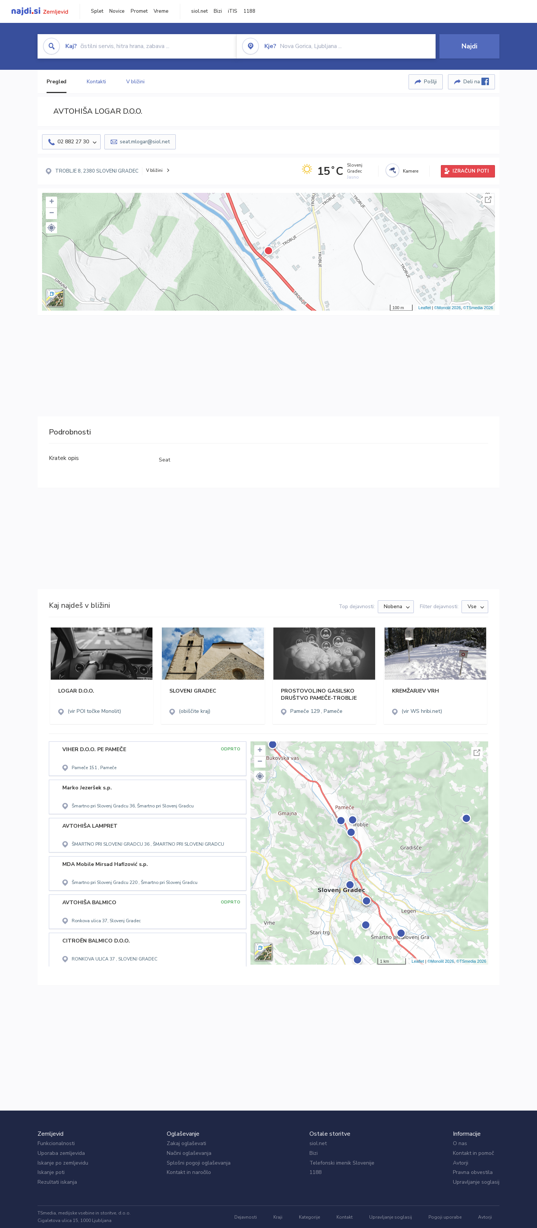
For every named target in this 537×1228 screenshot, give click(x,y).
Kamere (410, 171)
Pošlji (430, 81)
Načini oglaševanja (189, 1153)
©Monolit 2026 (447, 307)
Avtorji (460, 1162)
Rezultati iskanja (57, 1182)
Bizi (218, 11)
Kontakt (344, 1217)
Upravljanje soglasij (476, 1182)
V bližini (135, 81)
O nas (460, 1143)
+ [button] (51, 202)
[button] (51, 227)
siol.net (199, 11)
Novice (117, 11)
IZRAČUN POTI (471, 171)
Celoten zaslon (488, 199)
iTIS (232, 11)
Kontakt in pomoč (473, 1153)
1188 (249, 11)
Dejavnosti (245, 1217)
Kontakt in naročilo (189, 1172)
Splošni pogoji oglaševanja (199, 1162)
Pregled (56, 81)
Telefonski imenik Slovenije (341, 1162)
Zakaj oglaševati (186, 1143)
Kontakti (96, 81)
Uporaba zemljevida (61, 1153)
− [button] (51, 213)
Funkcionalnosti (56, 1143)
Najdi (469, 46)
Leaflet (424, 307)
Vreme (161, 11)
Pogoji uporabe (445, 1217)
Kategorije (309, 1217)
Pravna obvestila (473, 1172)
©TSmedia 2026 (478, 307)
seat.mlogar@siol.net (145, 141)
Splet (97, 11)
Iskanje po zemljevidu (63, 1162)
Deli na (476, 81)
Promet (139, 11)
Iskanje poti (51, 1172)
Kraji (277, 1217)
